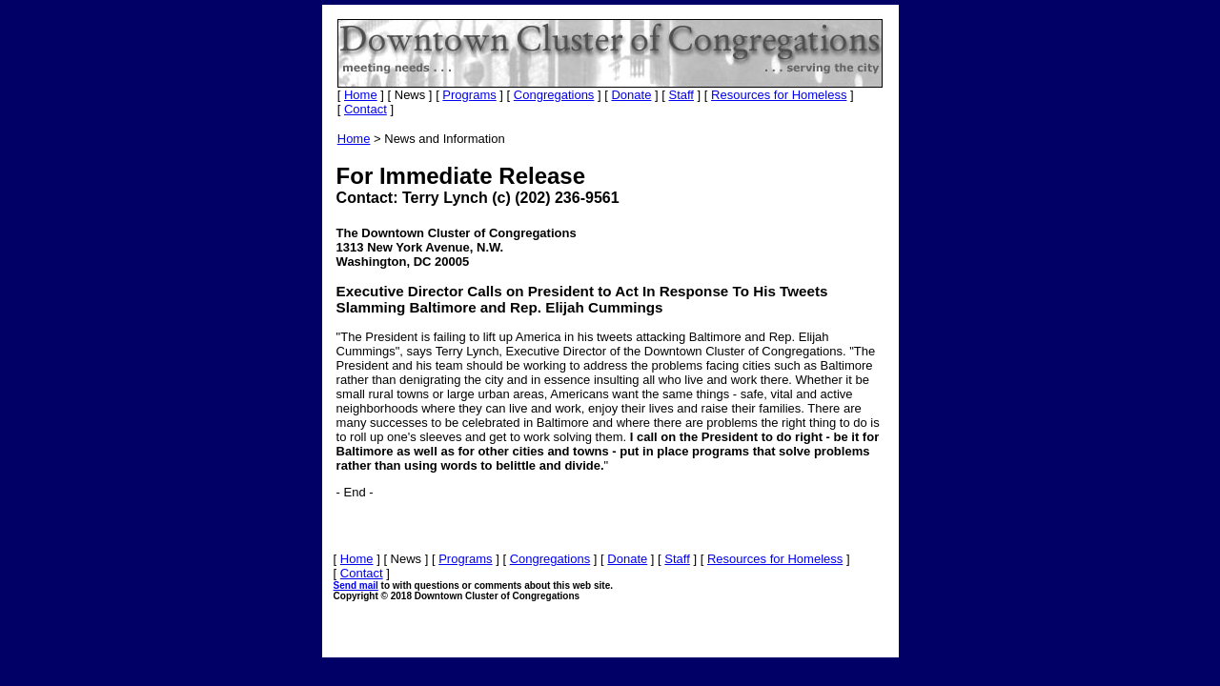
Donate (631, 95)
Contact (365, 109)
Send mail (356, 585)
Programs (469, 95)
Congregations (554, 95)
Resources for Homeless (778, 95)
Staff (681, 95)
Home (360, 95)
